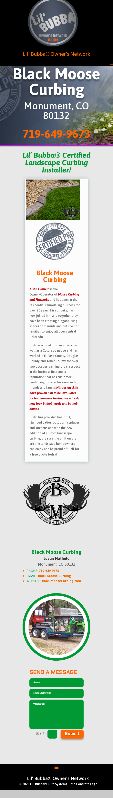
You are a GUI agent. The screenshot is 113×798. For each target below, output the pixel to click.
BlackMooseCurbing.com (61, 581)
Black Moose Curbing (54, 576)
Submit (72, 734)
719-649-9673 (49, 571)
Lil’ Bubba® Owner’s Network (56, 54)
